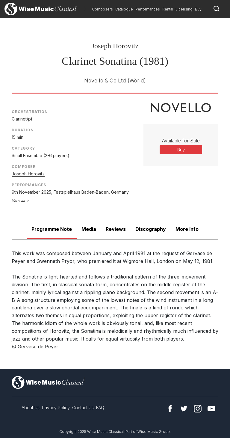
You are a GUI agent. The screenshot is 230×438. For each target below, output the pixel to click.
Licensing (184, 9)
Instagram (198, 409)
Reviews (116, 229)
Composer (24, 166)
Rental (167, 9)
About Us (31, 407)
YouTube (211, 409)
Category (23, 148)
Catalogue (124, 9)
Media (88, 229)
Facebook (170, 409)
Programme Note (51, 229)
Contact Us (83, 407)
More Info (187, 229)
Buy (198, 9)
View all (18, 200)
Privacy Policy (56, 407)
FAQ (100, 407)
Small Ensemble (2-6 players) (40, 155)
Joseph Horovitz (115, 46)
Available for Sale (181, 141)
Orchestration (30, 111)
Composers (102, 9)
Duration (23, 130)
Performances (147, 9)
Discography (150, 229)
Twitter (184, 409)
